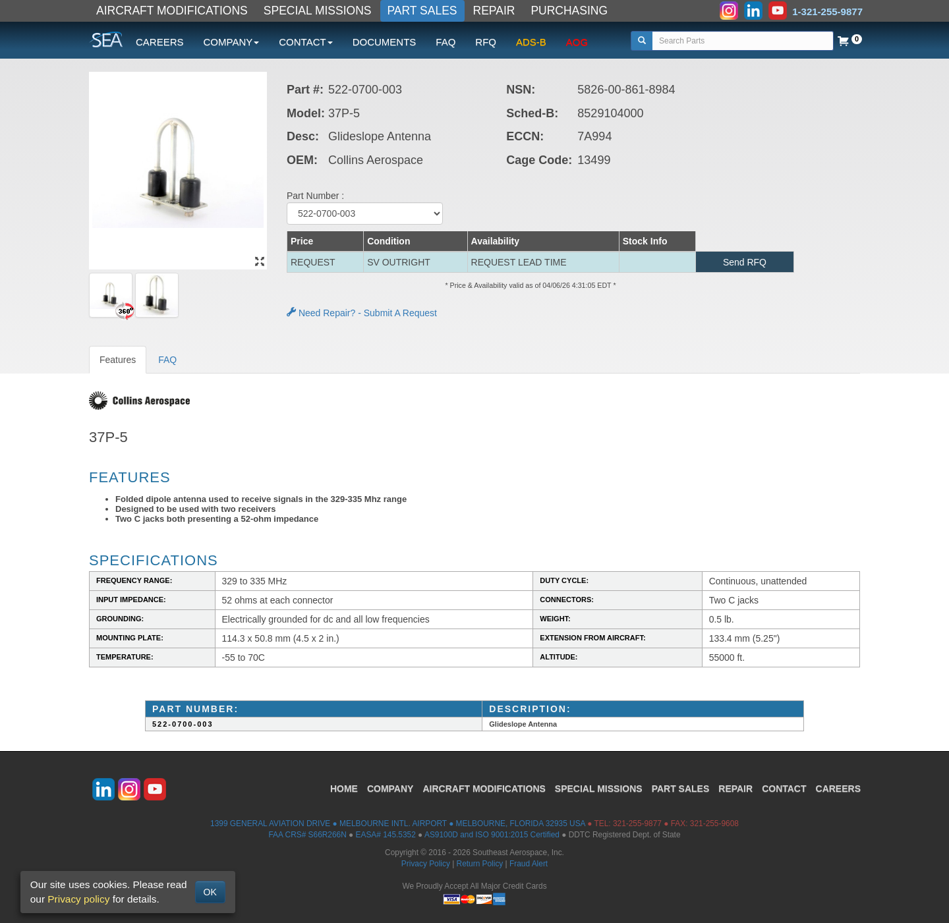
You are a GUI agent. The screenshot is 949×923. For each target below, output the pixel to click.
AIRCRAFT (483, 788)
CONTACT (784, 788)
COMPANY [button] (232, 41)
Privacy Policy (425, 863)
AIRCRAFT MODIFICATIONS (172, 10)
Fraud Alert (528, 863)
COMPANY (390, 788)
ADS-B (531, 41)
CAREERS (160, 41)
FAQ (445, 41)
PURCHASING (569, 10)
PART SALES (422, 10)
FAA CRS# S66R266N (307, 834)
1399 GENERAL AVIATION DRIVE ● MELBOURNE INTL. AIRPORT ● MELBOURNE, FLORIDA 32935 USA (397, 823)
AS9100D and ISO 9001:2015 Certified (492, 834)
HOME (344, 788)
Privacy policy (78, 899)
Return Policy (480, 863)
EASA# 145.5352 (386, 834)
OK (210, 892)
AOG (577, 41)
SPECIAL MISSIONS (318, 10)
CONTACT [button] (305, 41)
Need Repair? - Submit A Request (362, 313)
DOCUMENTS (385, 41)
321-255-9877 (637, 823)
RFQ (485, 41)
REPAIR (494, 10)
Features (118, 359)
